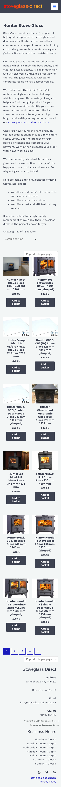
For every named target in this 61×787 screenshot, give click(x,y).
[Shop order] (20, 239)
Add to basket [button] (16, 302)
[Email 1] (54, 772)
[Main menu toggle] (54, 6)
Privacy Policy (48, 781)
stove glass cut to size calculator (28, 122)
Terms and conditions (42, 777)
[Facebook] (39, 772)
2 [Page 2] (14, 651)
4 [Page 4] (30, 651)
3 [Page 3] (22, 651)
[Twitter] (46, 772)
